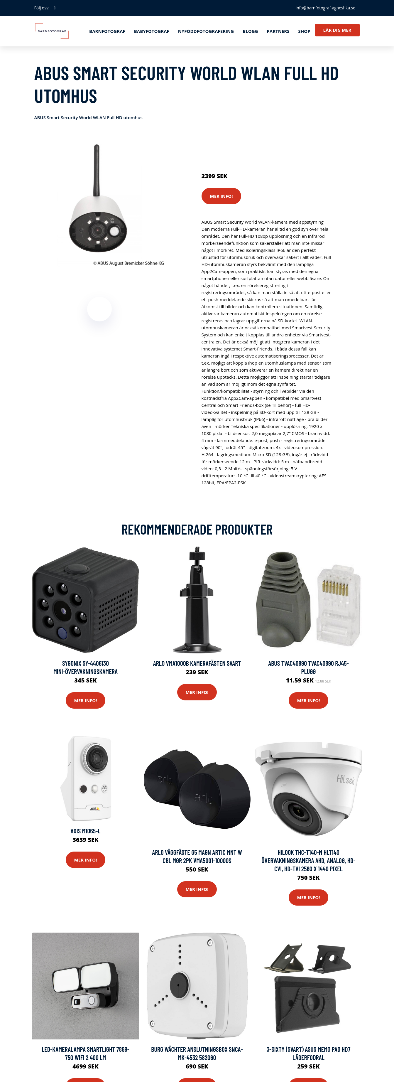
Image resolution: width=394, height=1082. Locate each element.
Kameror (236, 142)
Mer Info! (221, 196)
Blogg (250, 31)
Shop (304, 31)
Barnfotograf (107, 31)
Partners (278, 31)
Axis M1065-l (85, 831)
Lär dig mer (337, 30)
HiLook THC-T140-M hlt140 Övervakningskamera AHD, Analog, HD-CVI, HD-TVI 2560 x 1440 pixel (308, 861)
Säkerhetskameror (266, 142)
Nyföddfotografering (206, 31)
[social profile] (55, 8)
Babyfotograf (151, 31)
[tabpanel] (99, 201)
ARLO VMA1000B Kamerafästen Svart (197, 663)
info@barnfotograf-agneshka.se (325, 8)
